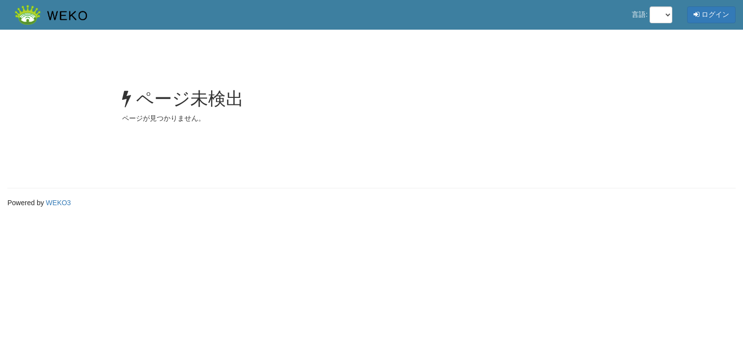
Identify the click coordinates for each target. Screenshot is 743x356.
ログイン (711, 14)
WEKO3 (58, 203)
